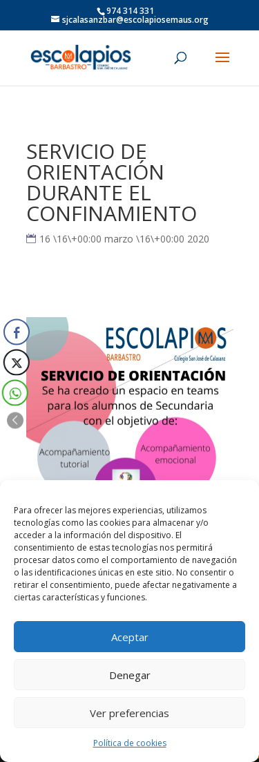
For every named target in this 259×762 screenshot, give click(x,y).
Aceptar (129, 637)
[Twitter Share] (16, 362)
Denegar (130, 675)
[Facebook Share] (16, 331)
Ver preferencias (129, 713)
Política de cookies (129, 743)
